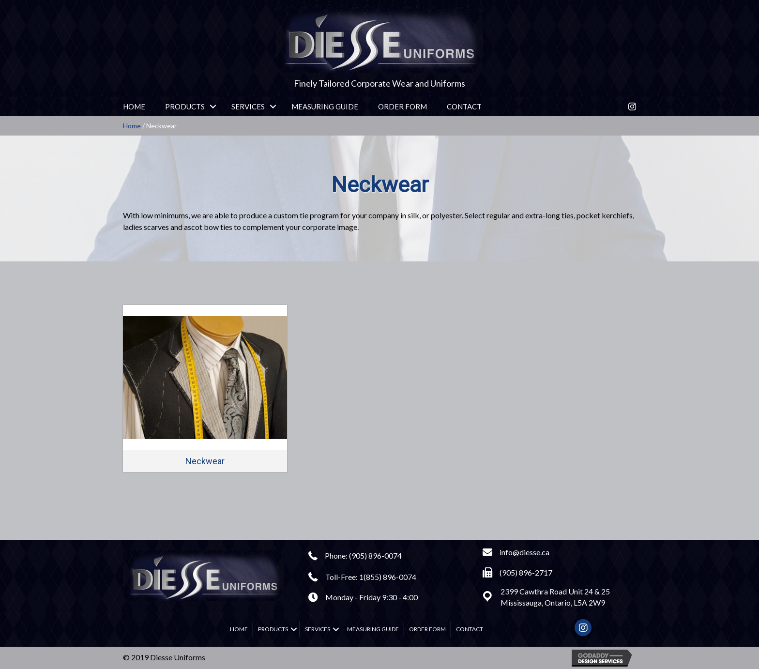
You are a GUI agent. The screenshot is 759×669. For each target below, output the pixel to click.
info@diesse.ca (524, 552)
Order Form (402, 106)
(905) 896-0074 (375, 555)
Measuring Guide (324, 106)
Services (248, 106)
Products (185, 106)
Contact (464, 106)
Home (134, 106)
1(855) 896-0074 (387, 576)
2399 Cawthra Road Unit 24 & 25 (555, 591)
